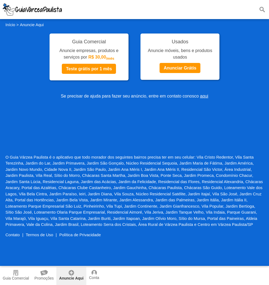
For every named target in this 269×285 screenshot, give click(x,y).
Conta (94, 275)
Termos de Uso (39, 234)
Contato (12, 234)
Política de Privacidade (80, 234)
